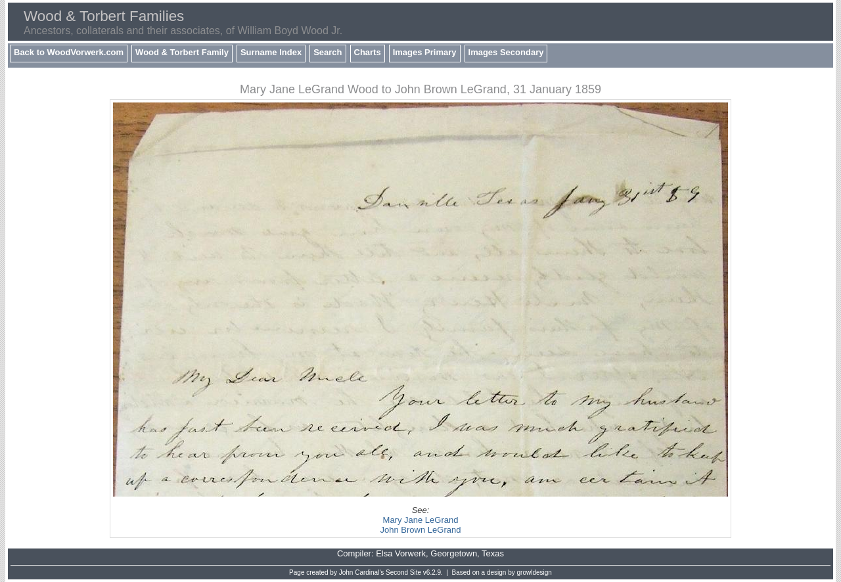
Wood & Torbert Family (182, 52)
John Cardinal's (361, 572)
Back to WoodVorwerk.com (69, 52)
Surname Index (271, 52)
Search (327, 52)
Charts (367, 52)
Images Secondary (506, 52)
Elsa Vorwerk (401, 553)
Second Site (403, 572)
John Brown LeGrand (420, 530)
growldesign (534, 572)
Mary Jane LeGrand (421, 520)
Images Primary (425, 52)
